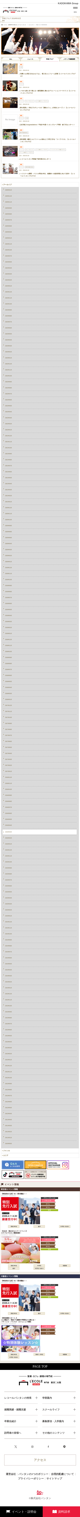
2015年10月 (8, 862)
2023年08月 (8, 316)
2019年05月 (8, 609)
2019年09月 (8, 585)
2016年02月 (8, 838)
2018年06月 (8, 675)
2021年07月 (8, 465)
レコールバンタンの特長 (17, 1398)
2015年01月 (8, 916)
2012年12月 (8, 1065)
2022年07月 (8, 394)
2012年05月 (8, 1107)
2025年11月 (8, 202)
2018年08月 (8, 663)
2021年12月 (8, 435)
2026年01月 (8, 190)
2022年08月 (8, 388)
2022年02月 (8, 423)
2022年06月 (8, 400)
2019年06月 (8, 603)
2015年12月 (8, 850)
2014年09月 (8, 940)
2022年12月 (8, 364)
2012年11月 (8, 1071)
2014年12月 (8, 922)
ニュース (30, 59)
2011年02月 (8, 1131)
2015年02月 (8, 910)
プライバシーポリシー (31, 1478)
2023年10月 (8, 304)
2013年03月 (8, 1047)
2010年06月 (8, 1143)
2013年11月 (8, 1000)
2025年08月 (8, 214)
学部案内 (47, 1398)
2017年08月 (8, 729)
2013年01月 (8, 1059)
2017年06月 (8, 741)
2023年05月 (8, 334)
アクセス (40, 1460)
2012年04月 (8, 1113)
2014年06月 (8, 958)
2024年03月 (8, 274)
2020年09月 (8, 525)
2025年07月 (8, 220)
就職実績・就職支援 (15, 1409)
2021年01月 (8, 501)
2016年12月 (8, 777)
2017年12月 (8, 705)
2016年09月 (8, 795)
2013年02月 (8, 1053)
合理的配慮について (62, 1474)
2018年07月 (8, 669)
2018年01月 (8, 699)
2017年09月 (8, 723)
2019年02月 (8, 627)
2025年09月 (8, 208)
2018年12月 (8, 639)
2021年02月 (8, 495)
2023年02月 (8, 352)
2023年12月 (8, 292)
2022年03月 (8, 418)
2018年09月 (8, 657)
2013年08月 (8, 1018)
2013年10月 (8, 1005)
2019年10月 (8, 579)
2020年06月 (8, 537)
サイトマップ (54, 1478)
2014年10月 (8, 934)
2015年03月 (8, 904)
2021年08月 (8, 459)
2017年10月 (8, 717)
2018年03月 (8, 693)
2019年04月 (8, 615)
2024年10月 (8, 250)
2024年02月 (8, 280)
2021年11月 (8, 441)
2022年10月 (8, 376)
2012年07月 (8, 1095)
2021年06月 (8, 472)
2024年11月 (8, 244)
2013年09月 (8, 1012)
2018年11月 (8, 645)
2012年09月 (8, 1083)
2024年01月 (8, 286)
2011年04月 (8, 1119)
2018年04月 (8, 687)
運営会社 (11, 1474)
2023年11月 (8, 298)
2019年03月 (8, 621)
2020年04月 (8, 543)
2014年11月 (8, 928)
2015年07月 (8, 880)
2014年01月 (8, 988)
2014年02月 (8, 982)
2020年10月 (8, 519)
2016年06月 (8, 813)
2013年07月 (8, 1023)
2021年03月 (8, 489)
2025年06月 (8, 226)
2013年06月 (8, 1030)
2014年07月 (8, 952)
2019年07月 (8, 597)
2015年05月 (8, 892)
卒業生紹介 (10, 1421)
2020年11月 (8, 513)
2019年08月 (8, 591)
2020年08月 (8, 531)
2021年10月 (8, 447)
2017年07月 (8, 735)
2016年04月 (8, 825)
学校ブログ (49, 59)
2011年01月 (8, 1137)
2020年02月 (8, 555)
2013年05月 (8, 1035)
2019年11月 (8, 573)
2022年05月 (8, 406)
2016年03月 (8, 832)
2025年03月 (8, 232)
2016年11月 (8, 783)
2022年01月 (8, 430)
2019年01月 (8, 633)
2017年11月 (8, 711)
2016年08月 (8, 801)
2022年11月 (8, 370)
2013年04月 (8, 1042)
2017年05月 (8, 747)
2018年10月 (8, 651)
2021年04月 (8, 483)
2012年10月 (8, 1077)
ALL (10, 59)
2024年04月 (8, 268)
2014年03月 (8, 976)
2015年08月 (8, 874)
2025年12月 (8, 196)
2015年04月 (8, 898)
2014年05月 (8, 964)
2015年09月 (8, 868)
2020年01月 (8, 561)
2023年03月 (8, 346)
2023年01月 (8, 358)
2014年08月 (8, 946)
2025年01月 (8, 238)
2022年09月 (8, 382)
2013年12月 (8, 993)
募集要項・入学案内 (53, 1421)
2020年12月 (8, 507)
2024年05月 (8, 262)
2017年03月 (8, 759)
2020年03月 (8, 549)
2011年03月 (8, 1125)
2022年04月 (8, 411)
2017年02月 (8, 765)
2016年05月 (8, 819)
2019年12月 (8, 567)
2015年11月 (8, 856)
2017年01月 (8, 771)
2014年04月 (8, 970)
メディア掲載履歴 (69, 59)
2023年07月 (8, 322)
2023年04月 (8, 340)
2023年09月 (8, 310)
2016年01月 (8, 844)
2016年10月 (8, 789)
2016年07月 (8, 807)
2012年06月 (8, 1101)
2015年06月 (8, 886)
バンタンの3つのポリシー (33, 1474)
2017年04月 (8, 753)
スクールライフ (51, 1409)
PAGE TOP (40, 1366)
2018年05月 (8, 681)
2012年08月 (8, 1089)
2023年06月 (8, 328)
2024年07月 (8, 256)
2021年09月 (8, 453)
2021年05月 (8, 477)
